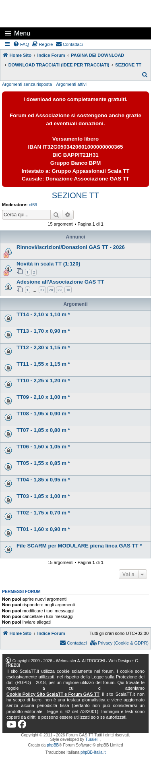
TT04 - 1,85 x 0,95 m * (43, 480)
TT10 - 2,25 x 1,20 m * (43, 380)
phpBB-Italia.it (93, 752)
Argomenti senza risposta (27, 84)
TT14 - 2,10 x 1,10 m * (43, 314)
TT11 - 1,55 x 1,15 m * (43, 364)
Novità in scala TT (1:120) (48, 264)
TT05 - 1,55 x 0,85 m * (43, 463)
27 (42, 289)
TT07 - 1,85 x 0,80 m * (43, 430)
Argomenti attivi (71, 84)
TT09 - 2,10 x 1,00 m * (43, 397)
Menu (22, 33)
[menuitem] (21, 44)
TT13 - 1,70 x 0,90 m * (43, 331)
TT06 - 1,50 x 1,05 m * (43, 447)
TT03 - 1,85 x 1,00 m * (43, 496)
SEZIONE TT (75, 195)
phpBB (53, 745)
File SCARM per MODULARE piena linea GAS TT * (79, 546)
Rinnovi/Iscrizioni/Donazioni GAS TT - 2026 (71, 247)
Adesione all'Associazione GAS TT (60, 282)
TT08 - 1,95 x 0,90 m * (43, 414)
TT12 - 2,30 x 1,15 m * (43, 347)
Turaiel (91, 739)
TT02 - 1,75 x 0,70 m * (43, 513)
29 (60, 289)
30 (68, 289)
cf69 (33, 204)
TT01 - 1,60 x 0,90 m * (43, 529)
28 (51, 289)
